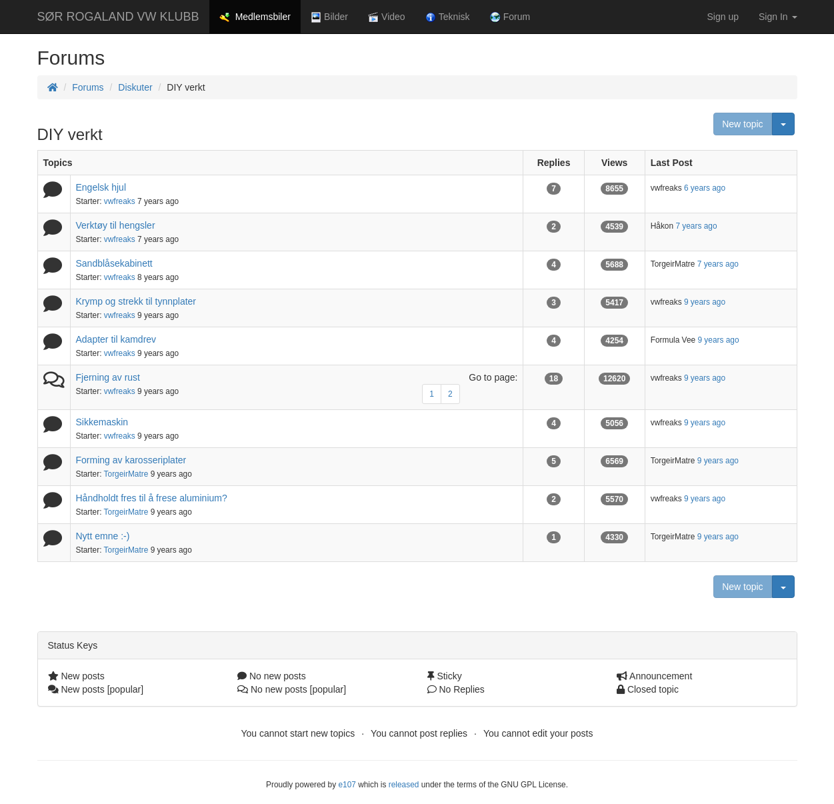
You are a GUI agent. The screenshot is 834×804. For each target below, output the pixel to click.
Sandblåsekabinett (114, 263)
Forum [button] (510, 17)
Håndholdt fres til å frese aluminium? (151, 498)
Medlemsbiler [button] (255, 17)
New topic (742, 124)
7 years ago (696, 226)
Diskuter (135, 87)
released (404, 784)
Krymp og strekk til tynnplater (136, 301)
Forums (87, 87)
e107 (346, 784)
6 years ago (704, 188)
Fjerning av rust (108, 377)
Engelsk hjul (101, 187)
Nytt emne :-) (103, 536)
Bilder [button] (329, 17)
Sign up (723, 16)
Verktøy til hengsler (115, 225)
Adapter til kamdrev (116, 339)
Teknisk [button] (447, 17)
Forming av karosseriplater (131, 460)
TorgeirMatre (126, 474)
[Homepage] (52, 87)
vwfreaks (119, 201)
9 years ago (704, 302)
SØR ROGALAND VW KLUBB (118, 16)
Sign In (778, 16)
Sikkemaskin (102, 422)
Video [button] (386, 17)
